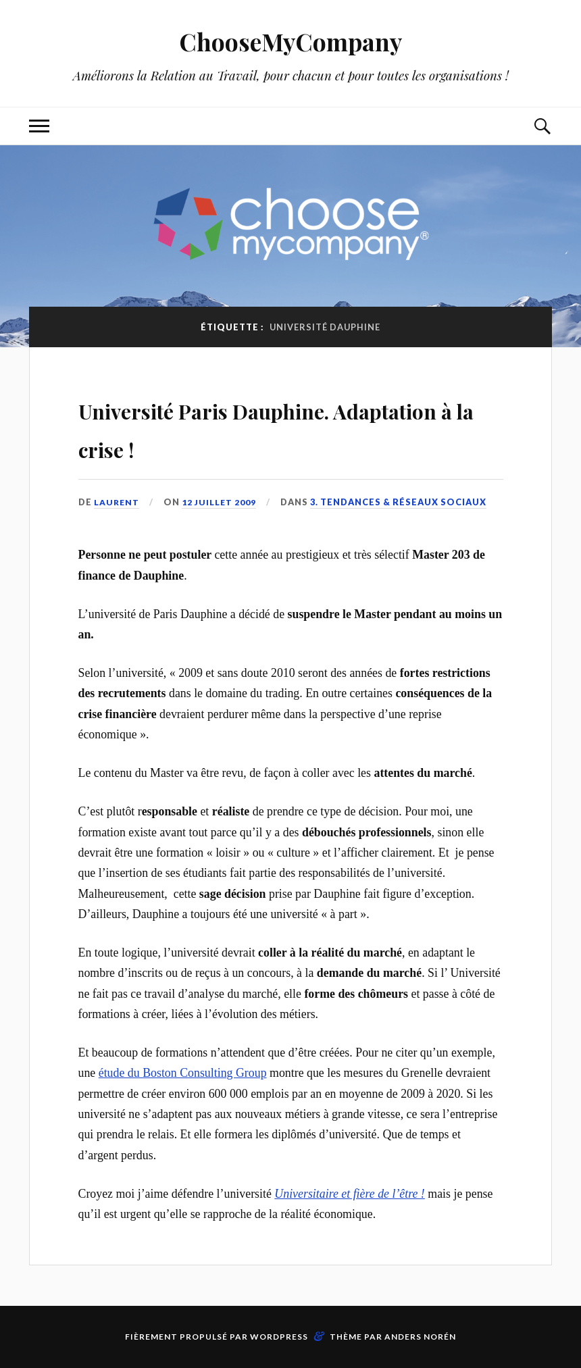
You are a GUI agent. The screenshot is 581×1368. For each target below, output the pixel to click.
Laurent (117, 502)
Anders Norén (420, 1337)
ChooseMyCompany (290, 41)
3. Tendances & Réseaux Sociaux (401, 502)
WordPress (279, 1337)
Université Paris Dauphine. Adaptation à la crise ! (263, 426)
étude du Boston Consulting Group (183, 1073)
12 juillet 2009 (221, 502)
